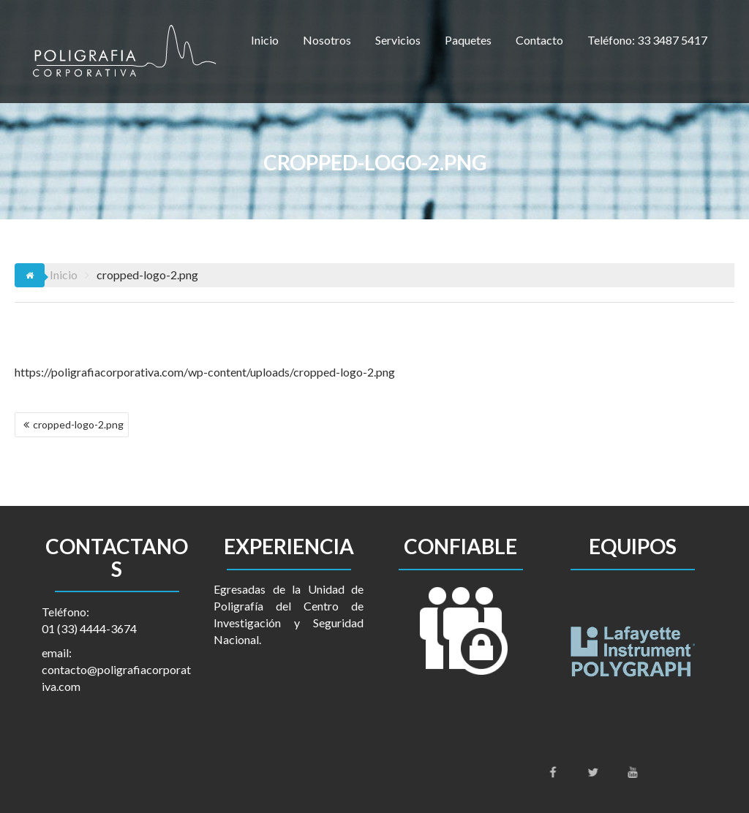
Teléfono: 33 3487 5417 (647, 40)
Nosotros (327, 40)
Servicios (398, 40)
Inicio (265, 40)
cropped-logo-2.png (78, 424)
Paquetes (468, 40)
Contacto (539, 40)
